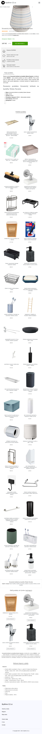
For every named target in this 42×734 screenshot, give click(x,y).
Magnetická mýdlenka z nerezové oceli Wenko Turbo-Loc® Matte (30, 187)
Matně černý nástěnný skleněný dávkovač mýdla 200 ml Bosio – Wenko (30, 571)
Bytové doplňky (13, 583)
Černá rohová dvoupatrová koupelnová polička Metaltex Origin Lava (11, 213)
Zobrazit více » (16, 35)
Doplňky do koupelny (20, 583)
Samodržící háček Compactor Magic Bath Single (12, 493)
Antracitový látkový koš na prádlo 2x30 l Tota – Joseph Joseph (30, 390)
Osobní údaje (5, 719)
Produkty (5, 6)
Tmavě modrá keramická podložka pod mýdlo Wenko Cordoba (30, 289)
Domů (1, 6)
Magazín (4, 711)
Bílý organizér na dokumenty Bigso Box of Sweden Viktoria (30, 467)
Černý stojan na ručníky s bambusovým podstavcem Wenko (12, 467)
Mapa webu (4, 714)
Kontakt (3, 724)
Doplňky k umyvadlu (29, 583)
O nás (3, 722)
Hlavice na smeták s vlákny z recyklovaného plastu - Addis (11, 187)
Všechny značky (5, 708)
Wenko (34, 33)
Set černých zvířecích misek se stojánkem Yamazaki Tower (30, 213)
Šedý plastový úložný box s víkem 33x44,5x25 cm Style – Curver (11, 416)
